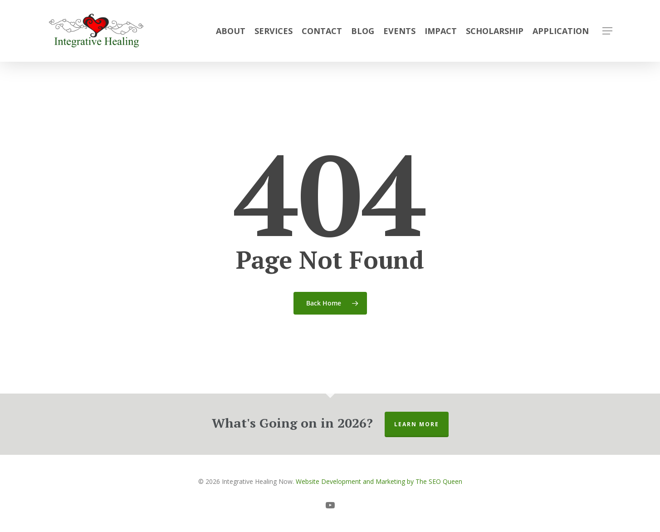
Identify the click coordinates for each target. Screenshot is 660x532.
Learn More (416, 424)
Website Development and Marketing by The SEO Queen (379, 481)
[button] (607, 31)
